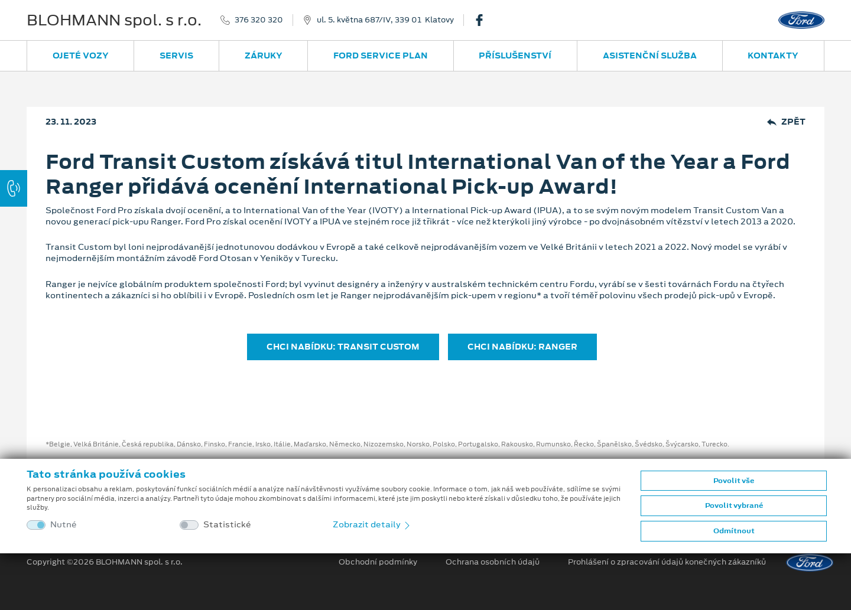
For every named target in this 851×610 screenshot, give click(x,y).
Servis (176, 55)
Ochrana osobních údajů (493, 562)
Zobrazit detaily (372, 524)
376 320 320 (259, 20)
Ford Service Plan (380, 55)
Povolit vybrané (734, 505)
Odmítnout (734, 531)
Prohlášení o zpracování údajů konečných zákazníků (667, 562)
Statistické (227, 524)
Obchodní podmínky (378, 562)
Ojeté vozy (81, 55)
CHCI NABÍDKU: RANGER (522, 347)
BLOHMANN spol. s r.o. (114, 20)
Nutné (63, 524)
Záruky (263, 55)
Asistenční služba (650, 55)
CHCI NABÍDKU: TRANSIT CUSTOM (343, 347)
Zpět (786, 122)
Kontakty (773, 55)
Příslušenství (515, 55)
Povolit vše (733, 480)
